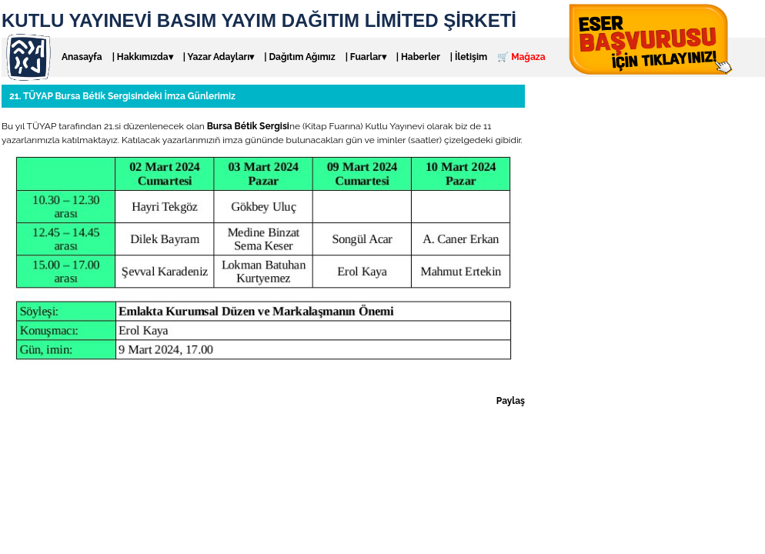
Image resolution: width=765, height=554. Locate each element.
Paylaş (510, 400)
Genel (81, 384)
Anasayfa (82, 57)
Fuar (55, 384)
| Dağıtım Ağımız (299, 57)
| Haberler (418, 57)
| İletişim (468, 57)
